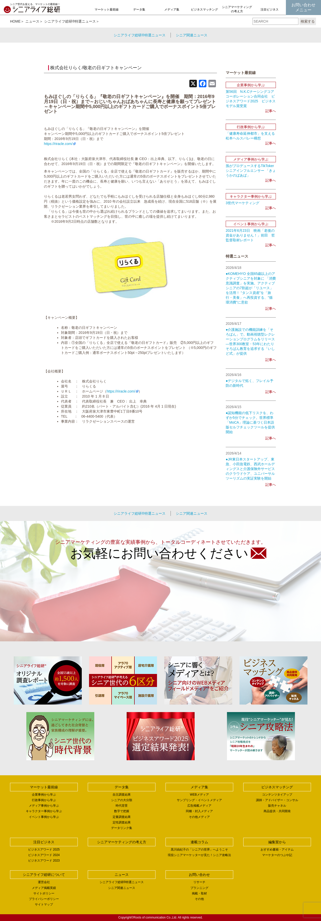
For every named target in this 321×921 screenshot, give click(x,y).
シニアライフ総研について (44, 875)
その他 (199, 899)
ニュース (32, 21)
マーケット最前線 (107, 9)
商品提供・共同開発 (277, 811)
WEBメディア (199, 794)
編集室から (277, 842)
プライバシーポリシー (44, 899)
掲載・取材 (199, 893)
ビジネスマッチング (204, 9)
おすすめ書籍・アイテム (277, 849)
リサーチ (199, 882)
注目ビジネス (270, 9)
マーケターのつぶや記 (277, 855)
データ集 (139, 9)
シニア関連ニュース (191, 35)
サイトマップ (44, 904)
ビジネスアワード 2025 (44, 849)
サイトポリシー (43, 893)
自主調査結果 (122, 794)
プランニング (199, 888)
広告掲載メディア (199, 805)
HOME (15, 21)
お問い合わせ (199, 875)
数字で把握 (121, 811)
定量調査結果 (122, 817)
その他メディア (199, 817)
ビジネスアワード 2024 (44, 855)
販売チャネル (277, 805)
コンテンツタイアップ (277, 794)
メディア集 (171, 9)
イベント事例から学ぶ (44, 817)
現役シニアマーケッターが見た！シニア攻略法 (199, 855)
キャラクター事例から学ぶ (44, 811)
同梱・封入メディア (199, 811)
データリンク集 (121, 828)
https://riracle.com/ (58, 144)
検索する (308, 21)
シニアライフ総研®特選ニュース (70, 21)
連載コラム (199, 842)
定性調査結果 (122, 822)
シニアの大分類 (121, 800)
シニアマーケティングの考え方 (237, 9)
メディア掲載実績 (44, 888)
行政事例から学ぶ (44, 800)
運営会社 (44, 882)
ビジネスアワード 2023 (44, 860)
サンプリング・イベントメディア (199, 800)
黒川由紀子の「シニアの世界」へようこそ (199, 849)
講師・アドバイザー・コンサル (277, 800)
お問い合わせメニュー (303, 7)
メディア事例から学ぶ (44, 805)
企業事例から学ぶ (44, 794)
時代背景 (122, 805)
